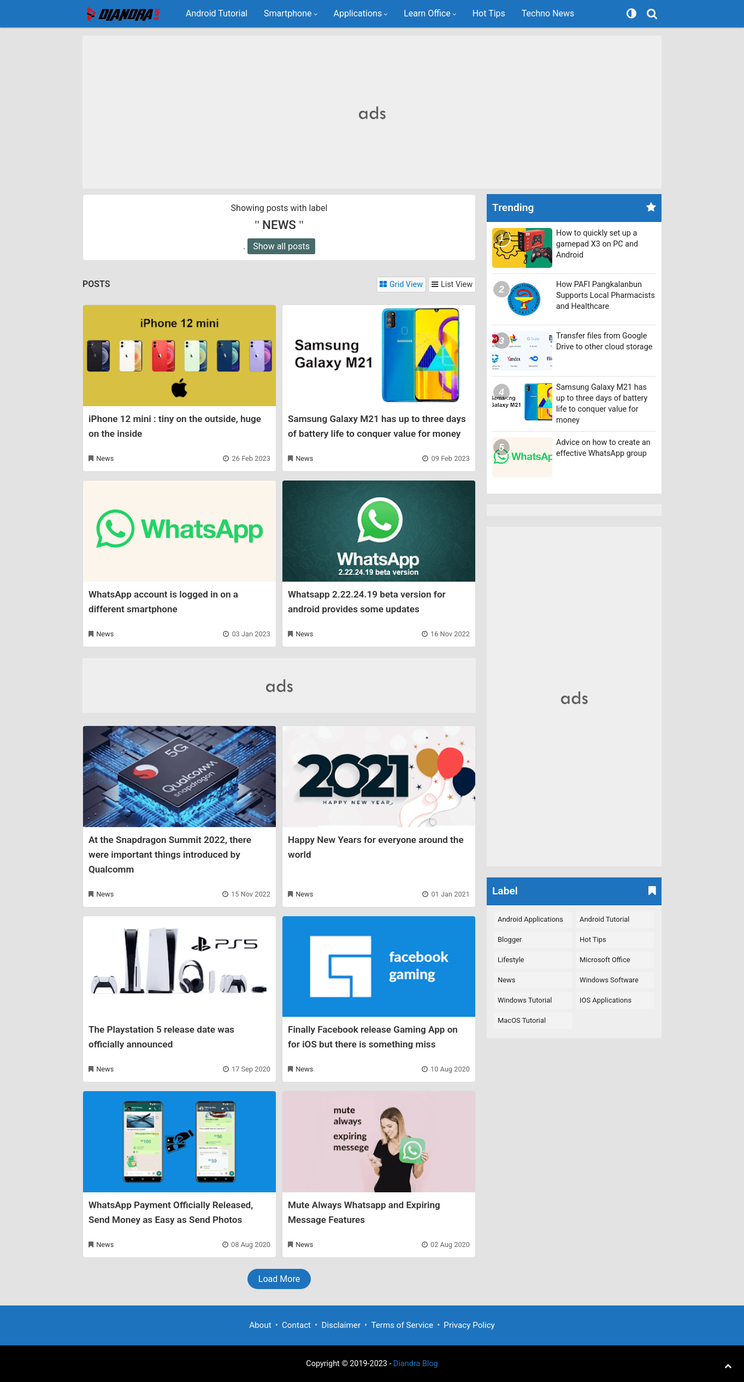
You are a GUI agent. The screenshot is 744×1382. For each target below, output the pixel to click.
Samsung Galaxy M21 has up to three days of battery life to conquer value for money (377, 426)
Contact (296, 1325)
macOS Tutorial (522, 1020)
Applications (358, 13)
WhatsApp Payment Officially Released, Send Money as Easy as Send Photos (170, 1212)
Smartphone (288, 13)
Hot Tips (489, 13)
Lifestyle (511, 960)
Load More (279, 1279)
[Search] (653, 13)
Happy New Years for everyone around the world (376, 847)
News (105, 458)
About (260, 1325)
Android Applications (530, 919)
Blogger (510, 939)
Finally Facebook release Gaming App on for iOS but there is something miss (373, 1037)
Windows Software (609, 980)
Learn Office (427, 13)
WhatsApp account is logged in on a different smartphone (163, 601)
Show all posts (281, 246)
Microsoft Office (605, 960)
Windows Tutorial (525, 1000)
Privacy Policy (469, 1325)
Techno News (548, 13)
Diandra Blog (415, 1363)
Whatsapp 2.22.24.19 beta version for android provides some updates (367, 601)
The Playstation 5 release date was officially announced (161, 1037)
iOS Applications (605, 1000)
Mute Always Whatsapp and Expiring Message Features (364, 1212)
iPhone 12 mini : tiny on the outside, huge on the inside (174, 426)
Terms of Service (402, 1325)
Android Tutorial (216, 13)
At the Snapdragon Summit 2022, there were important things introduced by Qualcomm (169, 854)
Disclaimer (341, 1325)
